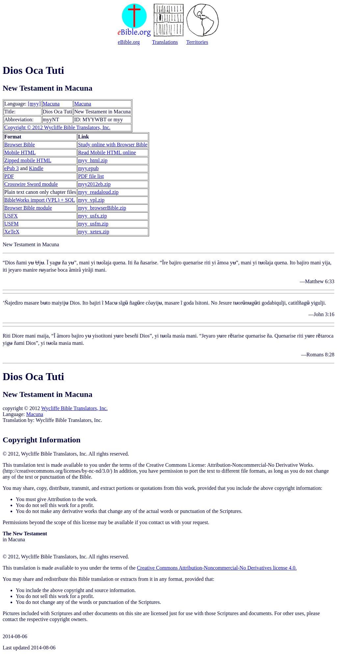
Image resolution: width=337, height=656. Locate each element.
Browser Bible (19, 144)
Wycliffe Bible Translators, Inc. (74, 408)
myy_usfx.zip (92, 216)
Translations (165, 42)
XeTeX (11, 231)
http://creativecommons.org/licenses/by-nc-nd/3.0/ (57, 471)
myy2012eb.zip (94, 184)
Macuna (51, 103)
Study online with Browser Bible (112, 144)
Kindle (36, 168)
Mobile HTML (20, 152)
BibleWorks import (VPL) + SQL (39, 200)
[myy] (34, 103)
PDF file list (91, 176)
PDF (9, 176)
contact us (158, 522)
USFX (11, 216)
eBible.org (129, 42)
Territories (197, 42)
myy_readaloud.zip (98, 192)
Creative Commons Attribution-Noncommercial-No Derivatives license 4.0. (217, 568)
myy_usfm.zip (93, 223)
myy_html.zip (92, 160)
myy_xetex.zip (93, 231)
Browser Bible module (28, 208)
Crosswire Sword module (31, 184)
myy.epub (88, 168)
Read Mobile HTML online (107, 152)
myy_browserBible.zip (102, 208)
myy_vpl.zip (91, 200)
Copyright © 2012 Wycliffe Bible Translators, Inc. (57, 127)
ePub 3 (11, 168)
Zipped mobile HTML (27, 160)
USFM (11, 223)
